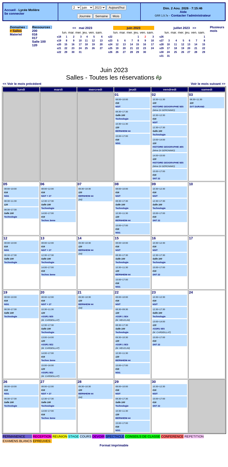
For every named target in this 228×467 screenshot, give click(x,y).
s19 (59, 40)
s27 (161, 40)
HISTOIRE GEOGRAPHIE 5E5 (167, 106)
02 (154, 95)
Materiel (16, 34)
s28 (161, 44)
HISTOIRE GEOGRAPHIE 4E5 (167, 147)
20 (101, 44)
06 (42, 184)
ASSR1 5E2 (47, 344)
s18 (59, 36)
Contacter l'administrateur (191, 15)
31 (80, 52)
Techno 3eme (48, 220)
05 (5, 184)
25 (86, 48)
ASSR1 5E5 (47, 316)
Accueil (10, 10)
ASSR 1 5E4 (121, 316)
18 (86, 44)
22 (65, 48)
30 (73, 52)
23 (73, 48)
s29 (161, 48)
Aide (183, 12)
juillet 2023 (182, 28)
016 (34, 34)
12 (93, 40)
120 (34, 45)
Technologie (121, 119)
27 (101, 48)
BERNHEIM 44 (122, 131)
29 (65, 52)
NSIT (117, 106)
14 (131, 44)
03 (191, 95)
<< (74, 28)
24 (80, 48)
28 (131, 52)
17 (80, 44)
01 (116, 95)
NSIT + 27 (46, 196)
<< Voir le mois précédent (22, 84)
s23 (110, 40)
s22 (59, 52)
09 (154, 184)
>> (194, 28)
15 (65, 44)
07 (80, 184)
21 (131, 48)
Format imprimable (114, 445)
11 (86, 40)
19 (93, 44)
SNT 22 (156, 178)
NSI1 (117, 143)
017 (34, 38)
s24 (110, 44)
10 (80, 40)
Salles (17, 31)
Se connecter (14, 13)
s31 (161, 55)
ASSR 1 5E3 (121, 344)
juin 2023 (133, 28)
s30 (161, 52)
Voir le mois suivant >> (208, 84)
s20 (59, 44)
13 (101, 40)
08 (116, 184)
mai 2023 (85, 28)
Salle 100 (39, 41)
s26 (110, 52)
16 (73, 44)
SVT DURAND (197, 106)
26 (93, 48)
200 (34, 31)
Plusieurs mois (217, 29)
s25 (110, 48)
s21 (59, 48)
